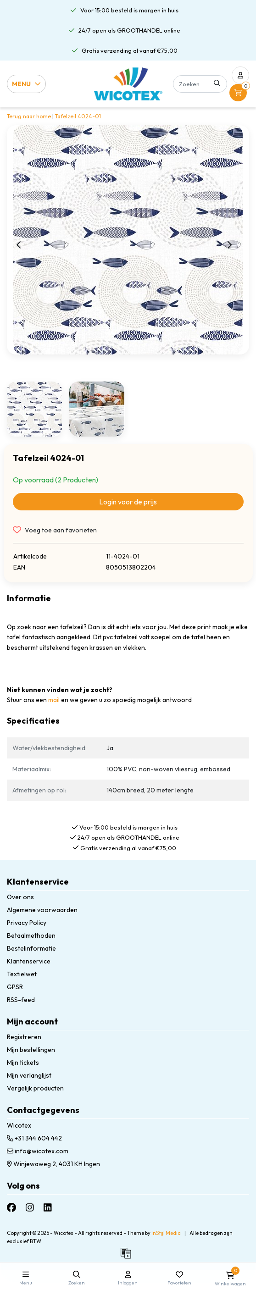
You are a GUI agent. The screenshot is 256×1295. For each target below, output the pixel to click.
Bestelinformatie (31, 948)
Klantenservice (28, 961)
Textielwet (22, 974)
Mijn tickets (23, 1062)
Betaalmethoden (31, 935)
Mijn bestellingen (31, 1050)
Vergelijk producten (35, 1088)
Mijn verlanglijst (29, 1075)
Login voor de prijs (128, 501)
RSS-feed (21, 1000)
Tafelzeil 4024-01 (78, 116)
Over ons (20, 897)
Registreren (24, 1037)
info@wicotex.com (37, 1151)
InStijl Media (166, 1233)
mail (54, 700)
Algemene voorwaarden (42, 910)
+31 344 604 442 (34, 1138)
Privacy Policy (26, 923)
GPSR (15, 987)
